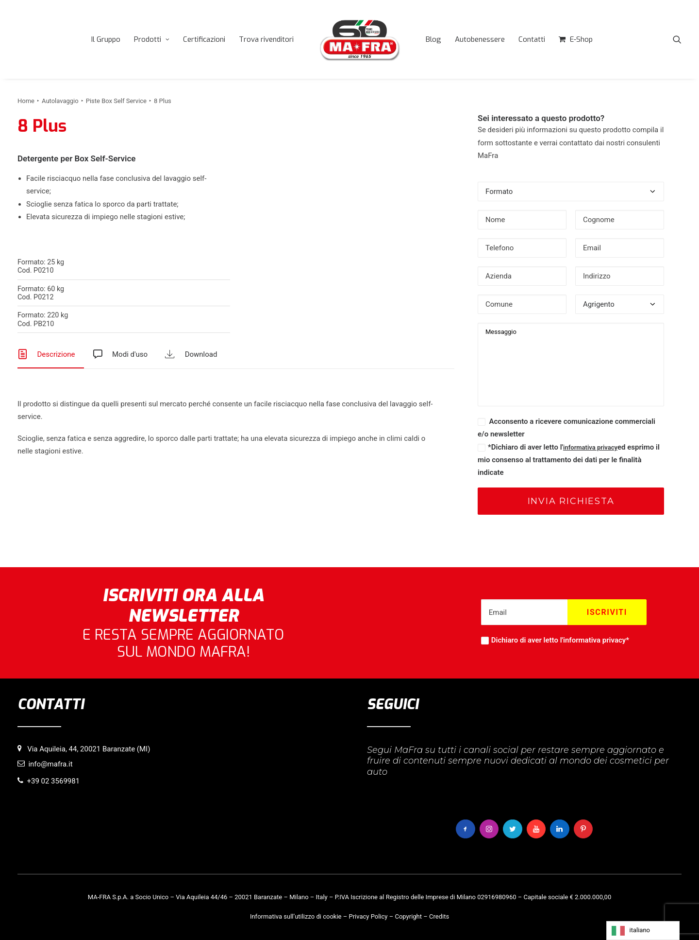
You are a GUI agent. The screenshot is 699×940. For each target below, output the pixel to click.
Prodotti (141, 39)
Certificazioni (194, 39)
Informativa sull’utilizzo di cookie (296, 916)
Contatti (521, 39)
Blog (423, 39)
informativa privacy (590, 447)
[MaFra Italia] (349, 39)
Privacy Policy (368, 916)
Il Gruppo (95, 39)
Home (25, 100)
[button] (677, 39)
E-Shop (571, 39)
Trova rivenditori (256, 39)
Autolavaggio (60, 100)
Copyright (408, 916)
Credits (439, 916)
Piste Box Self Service (116, 100)
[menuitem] (95, 39)
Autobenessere (470, 39)
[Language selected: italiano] (643, 930)
